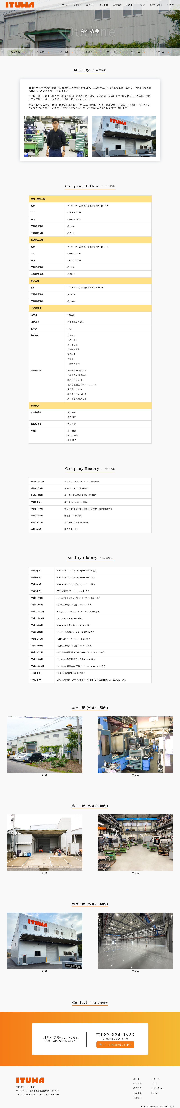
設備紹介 (137, 1088)
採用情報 (137, 1097)
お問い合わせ (157, 1088)
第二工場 (136, 52)
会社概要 (39, 52)
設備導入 (88, 52)
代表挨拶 (15, 52)
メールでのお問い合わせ (117, 1044)
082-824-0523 (28, 1094)
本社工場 (112, 52)
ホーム (136, 1079)
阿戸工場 (160, 52)
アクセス (155, 1079)
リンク (154, 1083)
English (154, 1093)
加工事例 (137, 1093)
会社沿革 (63, 52)
